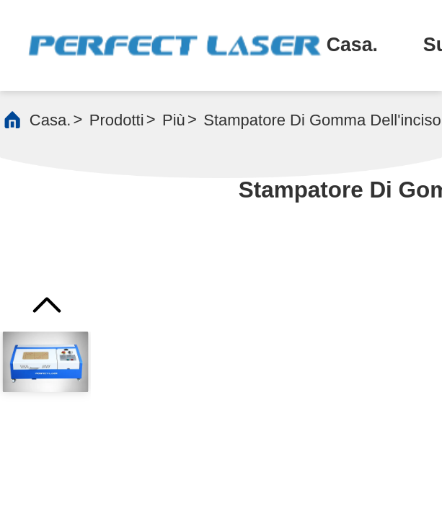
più (173, 120)
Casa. (352, 45)
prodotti (116, 120)
